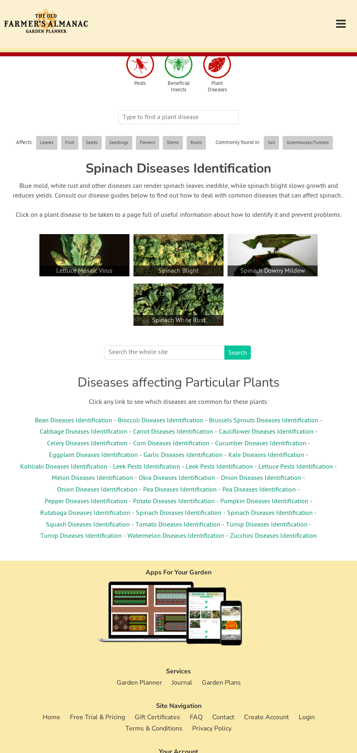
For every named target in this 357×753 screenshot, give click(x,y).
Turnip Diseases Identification (267, 525)
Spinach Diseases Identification (179, 513)
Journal (182, 682)
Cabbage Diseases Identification (83, 432)
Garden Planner (139, 682)
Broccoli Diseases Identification (160, 421)
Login (307, 717)
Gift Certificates (157, 717)
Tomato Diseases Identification (177, 525)
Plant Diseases (217, 87)
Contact (223, 717)
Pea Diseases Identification (180, 490)
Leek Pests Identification (146, 467)
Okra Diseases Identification (177, 478)
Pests (140, 84)
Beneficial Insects (179, 87)
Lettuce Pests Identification (296, 467)
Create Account (266, 717)
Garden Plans (221, 682)
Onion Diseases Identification (261, 478)
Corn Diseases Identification (171, 444)
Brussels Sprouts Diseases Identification (263, 421)
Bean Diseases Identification (73, 421)
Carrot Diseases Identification (173, 432)
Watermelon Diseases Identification (175, 536)
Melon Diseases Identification (92, 478)
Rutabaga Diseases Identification (85, 513)
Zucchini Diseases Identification (273, 536)
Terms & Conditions (154, 728)
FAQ (196, 717)
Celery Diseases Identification (87, 444)
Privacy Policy (212, 728)
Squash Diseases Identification (88, 525)
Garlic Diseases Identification (183, 455)
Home (51, 717)
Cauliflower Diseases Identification (266, 432)
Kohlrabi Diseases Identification (63, 467)
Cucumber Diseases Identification (260, 444)
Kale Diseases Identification (266, 455)
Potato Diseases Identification (174, 502)
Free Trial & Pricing (97, 717)
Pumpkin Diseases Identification (264, 502)
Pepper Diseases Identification (86, 502)
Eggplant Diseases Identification (93, 455)
